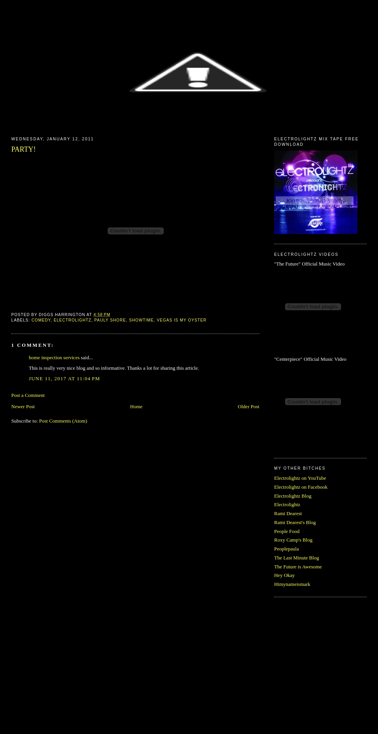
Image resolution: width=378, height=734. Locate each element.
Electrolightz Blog (293, 496)
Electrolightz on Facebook (300, 487)
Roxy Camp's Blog (293, 540)
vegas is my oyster (181, 320)
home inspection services (54, 357)
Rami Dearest (288, 513)
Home (136, 406)
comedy (41, 320)
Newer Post (23, 406)
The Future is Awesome (298, 567)
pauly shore (110, 320)
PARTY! (23, 149)
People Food (286, 531)
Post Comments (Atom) (63, 421)
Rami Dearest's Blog (295, 522)
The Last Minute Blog (296, 558)
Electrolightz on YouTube (300, 478)
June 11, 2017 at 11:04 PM (64, 378)
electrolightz (72, 320)
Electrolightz (287, 504)
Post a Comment (28, 395)
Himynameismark (292, 584)
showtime (141, 320)
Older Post (248, 406)
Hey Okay (284, 575)
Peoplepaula (286, 549)
